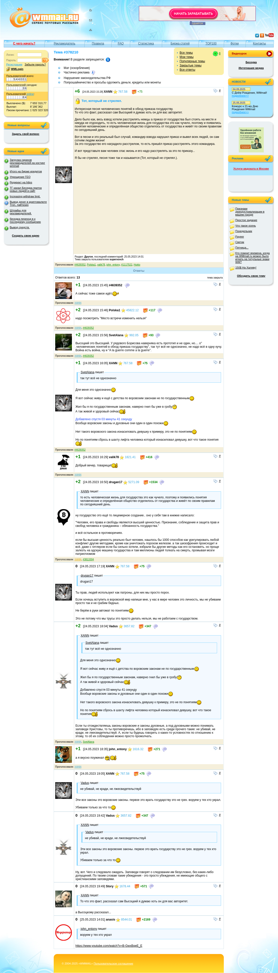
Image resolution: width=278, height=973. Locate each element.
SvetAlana (87, 372)
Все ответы (187, 69)
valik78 (101, 264)
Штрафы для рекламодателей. (21, 212)
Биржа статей (180, 43)
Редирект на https (21, 182)
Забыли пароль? (35, 64)
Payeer (239, 236)
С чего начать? (24, 43)
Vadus (85, 783)
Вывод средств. (20, 227)
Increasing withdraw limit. (25, 196)
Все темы (186, 52)
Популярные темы (192, 61)
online (30, 93)
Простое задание (246, 220)
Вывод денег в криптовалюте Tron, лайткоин (28, 203)
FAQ (121, 43)
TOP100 (211, 43)
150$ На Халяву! (246, 267)
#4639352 (80, 264)
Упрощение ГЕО (20, 176)
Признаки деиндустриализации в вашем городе (250, 211)
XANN (77, 303)
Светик (239, 242)
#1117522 (126, 264)
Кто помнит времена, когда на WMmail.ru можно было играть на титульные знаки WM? (252, 258)
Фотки (235, 43)
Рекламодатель (64, 43)
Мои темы (187, 57)
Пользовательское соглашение (113, 963)
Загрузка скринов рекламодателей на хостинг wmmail (27, 162)
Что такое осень (245, 225)
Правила (98, 43)
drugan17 (87, 575)
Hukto (137, 264)
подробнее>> (240, 95)
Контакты (259, 43)
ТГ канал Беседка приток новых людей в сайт (26, 189)
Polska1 (91, 264)
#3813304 (88, 559)
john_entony (113, 264)
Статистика (146, 43)
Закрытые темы (191, 65)
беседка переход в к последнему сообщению (25, 220)
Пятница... (242, 247)
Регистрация (14, 64)
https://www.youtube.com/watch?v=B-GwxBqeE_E (108, 946)
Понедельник (243, 231)
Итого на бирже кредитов (26, 171)
